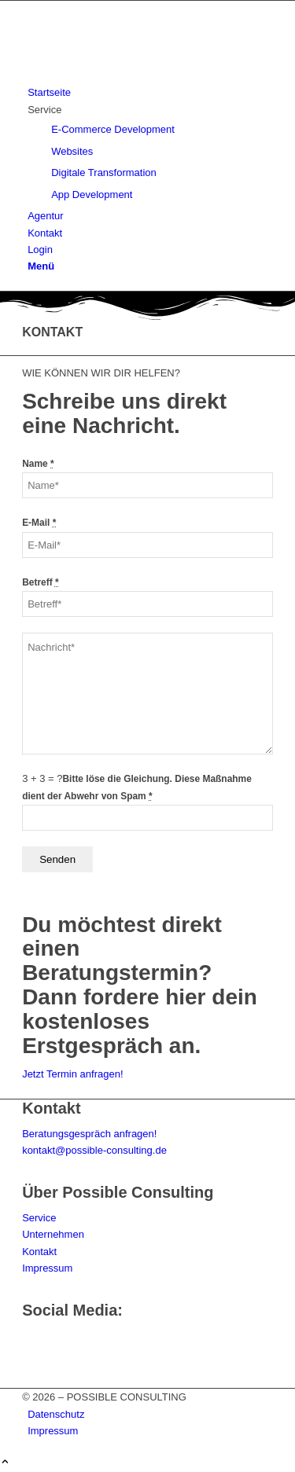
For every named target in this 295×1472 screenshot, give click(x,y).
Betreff (40, 582)
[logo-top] (140, 76)
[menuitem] (150, 92)
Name (38, 463)
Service (39, 1218)
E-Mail (39, 522)
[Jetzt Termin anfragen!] (72, 1074)
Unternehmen (53, 1234)
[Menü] (41, 266)
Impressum (47, 1268)
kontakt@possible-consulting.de (94, 1150)
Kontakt (39, 1251)
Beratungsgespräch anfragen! (89, 1134)
